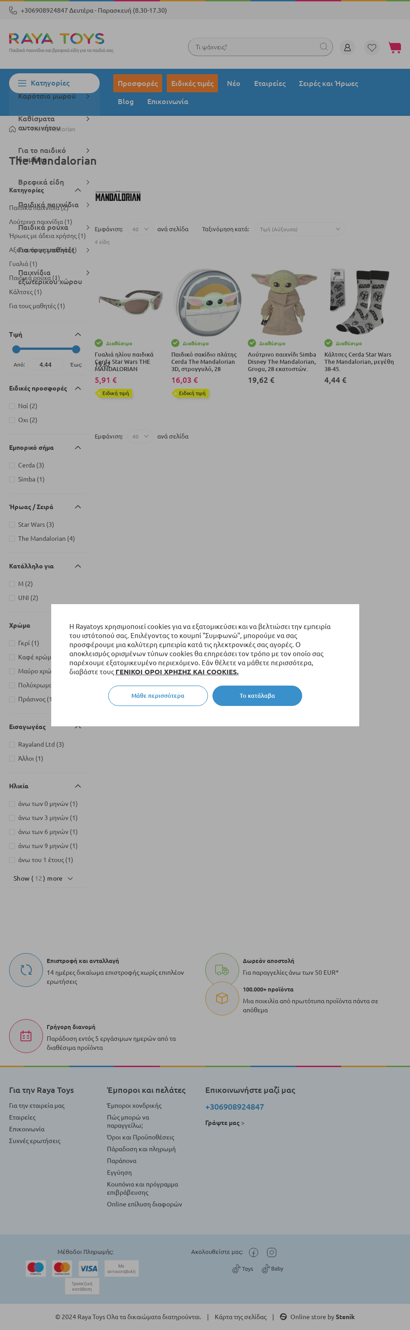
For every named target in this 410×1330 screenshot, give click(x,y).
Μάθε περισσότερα (157, 695)
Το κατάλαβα (257, 695)
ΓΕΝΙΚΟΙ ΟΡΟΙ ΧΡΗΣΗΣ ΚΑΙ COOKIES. (177, 672)
